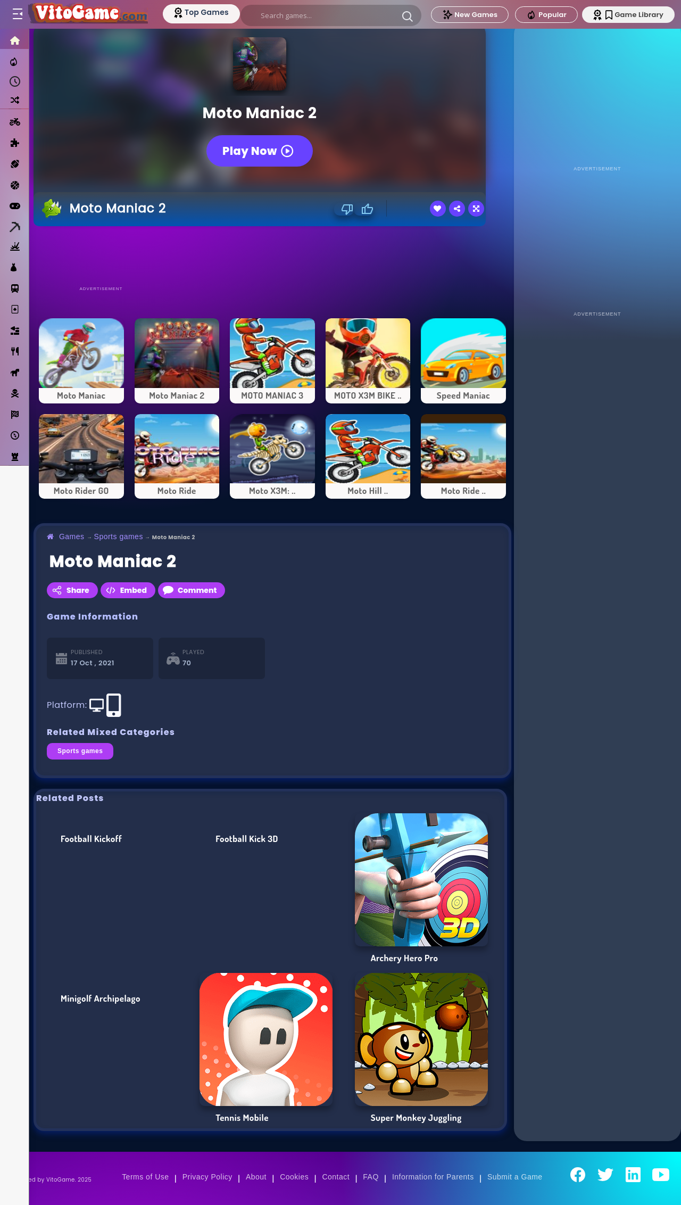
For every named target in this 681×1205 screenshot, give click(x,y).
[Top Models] (201, 12)
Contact (336, 1177)
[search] (330, 15)
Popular (546, 15)
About (256, 1177)
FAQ (371, 1177)
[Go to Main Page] (87, 14)
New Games (469, 14)
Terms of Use (145, 1177)
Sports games (118, 536)
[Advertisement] (272, 255)
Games (72, 536)
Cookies (294, 1177)
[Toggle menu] (17, 14)
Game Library (634, 15)
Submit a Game (515, 1177)
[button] (407, 16)
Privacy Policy (207, 1177)
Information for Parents (433, 1177)
